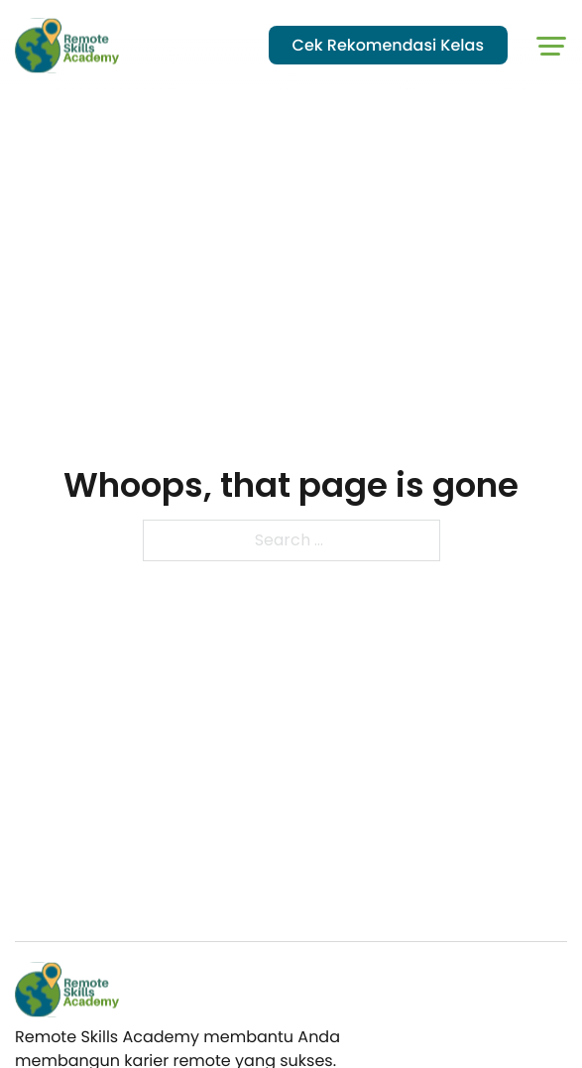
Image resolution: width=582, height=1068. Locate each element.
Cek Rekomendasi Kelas (388, 45)
